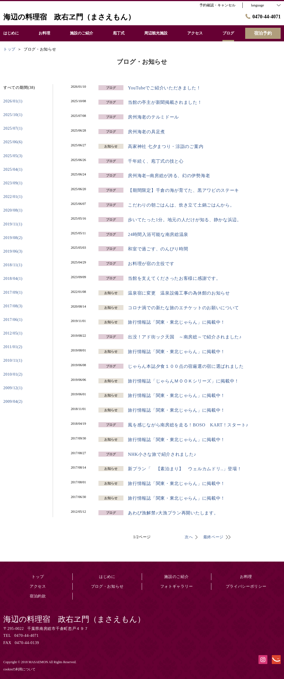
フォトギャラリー (176, 586)
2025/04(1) (12, 169)
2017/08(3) (12, 306)
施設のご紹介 (176, 577)
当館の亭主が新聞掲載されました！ (165, 102)
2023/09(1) (12, 183)
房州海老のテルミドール (153, 117)
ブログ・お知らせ (107, 586)
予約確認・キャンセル (217, 5)
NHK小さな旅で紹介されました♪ (162, 454)
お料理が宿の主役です (151, 263)
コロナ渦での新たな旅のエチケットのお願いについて (183, 307)
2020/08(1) (12, 210)
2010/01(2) (12, 374)
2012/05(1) (12, 333)
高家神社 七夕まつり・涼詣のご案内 (165, 146)
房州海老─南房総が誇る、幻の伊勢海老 (169, 175)
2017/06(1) (12, 320)
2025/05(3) (12, 156)
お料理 (246, 577)
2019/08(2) (12, 238)
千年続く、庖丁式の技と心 (155, 161)
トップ (38, 577)
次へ (189, 537)
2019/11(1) (12, 224)
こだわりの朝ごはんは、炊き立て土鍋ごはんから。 (181, 205)
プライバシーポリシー (246, 586)
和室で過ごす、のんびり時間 (158, 249)
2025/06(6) (12, 142)
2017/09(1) (12, 292)
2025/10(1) (12, 115)
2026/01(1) (12, 101)
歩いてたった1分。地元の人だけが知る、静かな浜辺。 (185, 219)
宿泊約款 (38, 596)
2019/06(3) (12, 251)
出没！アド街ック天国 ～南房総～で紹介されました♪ (185, 337)
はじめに (107, 577)
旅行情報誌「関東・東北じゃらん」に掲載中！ (176, 322)
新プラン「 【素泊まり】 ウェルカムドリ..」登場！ (185, 468)
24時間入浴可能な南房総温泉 (158, 234)
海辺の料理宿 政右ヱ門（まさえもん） (74, 619)
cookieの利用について (19, 669)
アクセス (38, 586)
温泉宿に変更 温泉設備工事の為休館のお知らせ (181, 293)
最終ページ (213, 537)
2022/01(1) (12, 197)
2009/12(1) (12, 388)
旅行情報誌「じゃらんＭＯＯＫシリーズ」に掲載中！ (183, 381)
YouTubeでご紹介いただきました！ (164, 87)
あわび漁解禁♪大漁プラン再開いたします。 (173, 512)
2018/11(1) (12, 265)
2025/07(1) (12, 128)
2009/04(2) (12, 401)
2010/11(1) (12, 360)
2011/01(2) (12, 347)
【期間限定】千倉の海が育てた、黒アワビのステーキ (183, 190)
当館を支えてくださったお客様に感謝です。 (174, 278)
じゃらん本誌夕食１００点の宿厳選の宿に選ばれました (186, 366)
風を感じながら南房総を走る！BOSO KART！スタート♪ (188, 425)
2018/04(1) (12, 278)
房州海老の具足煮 (146, 131)
